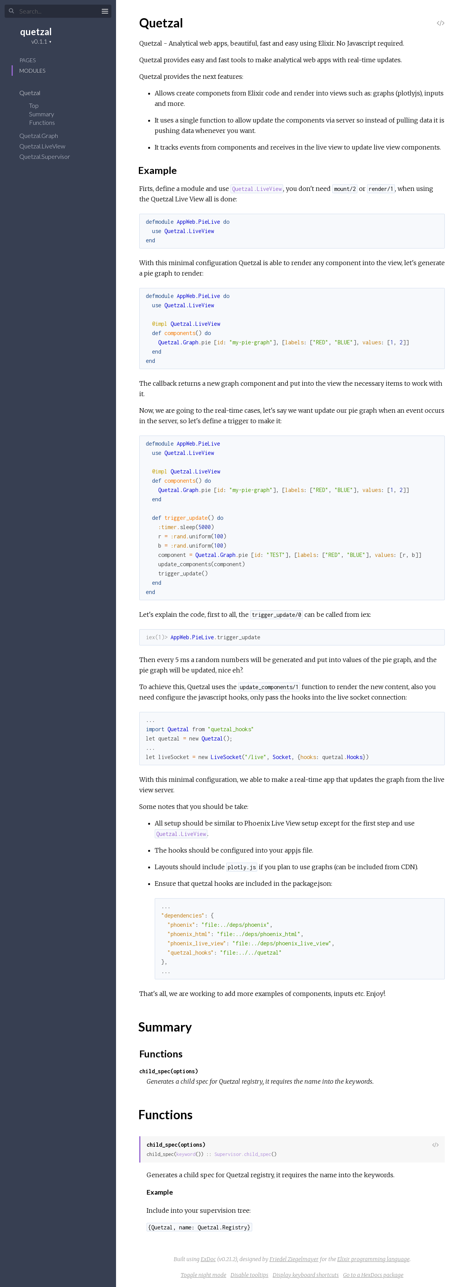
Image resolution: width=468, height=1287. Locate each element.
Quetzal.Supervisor (49, 156)
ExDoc (208, 1259)
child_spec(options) (168, 1071)
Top (34, 105)
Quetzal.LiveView (47, 146)
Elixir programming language (373, 1259)
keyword (185, 1154)
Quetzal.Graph (43, 135)
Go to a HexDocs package (373, 1275)
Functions (47, 122)
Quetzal (34, 92)
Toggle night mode (203, 1275)
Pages (27, 60)
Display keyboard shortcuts (306, 1275)
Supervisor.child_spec (242, 1154)
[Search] (58, 11)
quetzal (36, 31)
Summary (41, 113)
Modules (32, 70)
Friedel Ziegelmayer (294, 1259)
